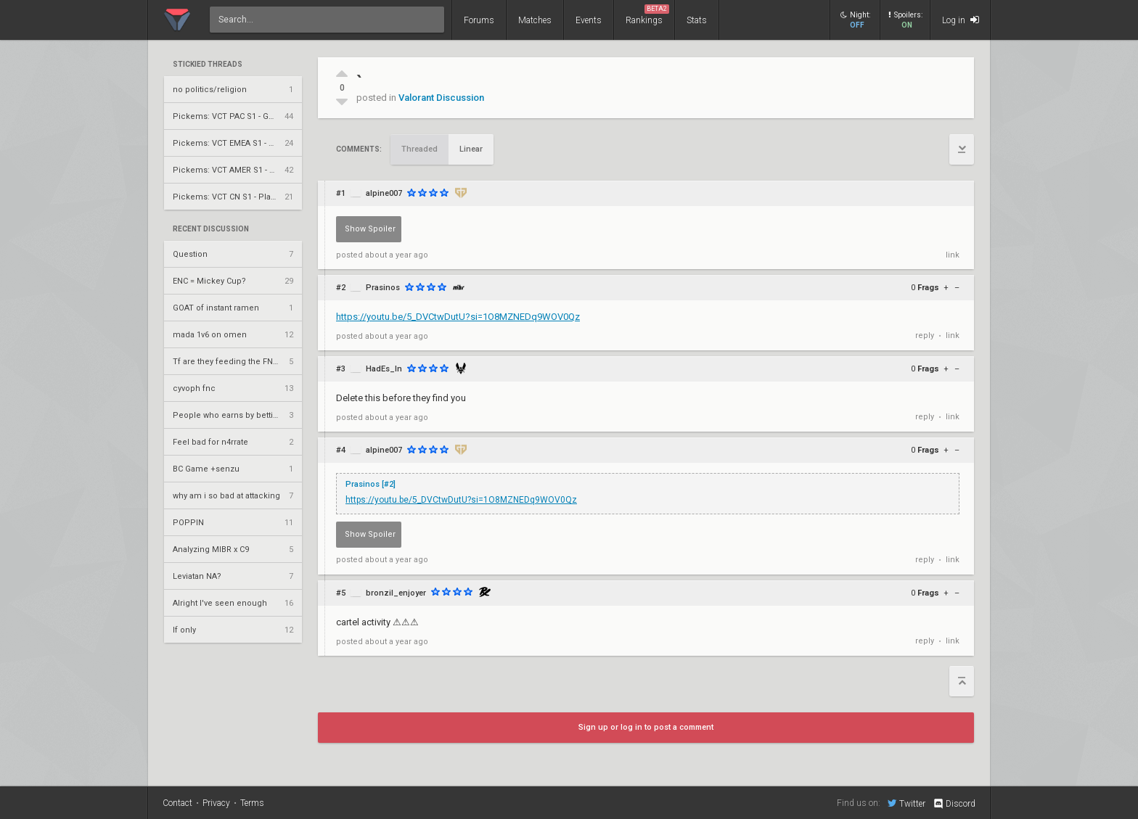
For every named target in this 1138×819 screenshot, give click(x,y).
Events (589, 20)
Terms (252, 803)
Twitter (906, 803)
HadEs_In (384, 369)
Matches (535, 20)
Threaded (419, 149)
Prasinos (383, 287)
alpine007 (384, 193)
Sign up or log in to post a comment (645, 727)
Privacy (216, 803)
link (952, 255)
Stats (697, 20)
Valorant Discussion (441, 97)
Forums (479, 20)
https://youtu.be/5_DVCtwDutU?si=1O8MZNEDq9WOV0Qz (458, 316)
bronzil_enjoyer (396, 593)
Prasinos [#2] (370, 484)
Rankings (647, 14)
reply (924, 335)
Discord (954, 804)
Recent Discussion (211, 229)
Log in (960, 20)
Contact (177, 803)
